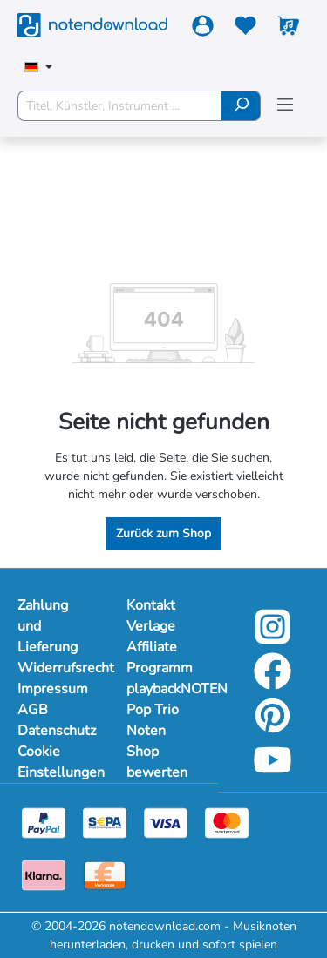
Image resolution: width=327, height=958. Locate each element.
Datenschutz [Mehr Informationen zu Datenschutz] (54, 730)
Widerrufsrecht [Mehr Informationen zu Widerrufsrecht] (54, 668)
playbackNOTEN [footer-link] (163, 688)
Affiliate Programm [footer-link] (159, 658)
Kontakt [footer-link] (150, 605)
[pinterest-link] (272, 727)
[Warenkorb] (288, 29)
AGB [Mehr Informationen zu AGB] (32, 709)
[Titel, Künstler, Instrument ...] (119, 106)
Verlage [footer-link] (150, 626)
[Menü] (285, 105)
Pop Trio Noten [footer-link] (152, 720)
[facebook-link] (272, 683)
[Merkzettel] (245, 29)
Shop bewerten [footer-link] (156, 762)
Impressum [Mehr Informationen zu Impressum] (52, 688)
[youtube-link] (272, 772)
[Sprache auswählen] (38, 69)
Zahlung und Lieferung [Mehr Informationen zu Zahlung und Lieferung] (47, 626)
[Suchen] (241, 106)
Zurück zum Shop (163, 533)
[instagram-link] (272, 639)
